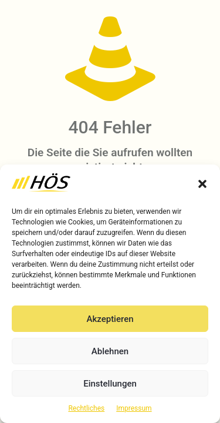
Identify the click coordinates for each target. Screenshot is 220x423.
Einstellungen (110, 383)
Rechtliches (86, 408)
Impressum (133, 408)
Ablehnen (110, 351)
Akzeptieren (109, 319)
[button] (202, 184)
